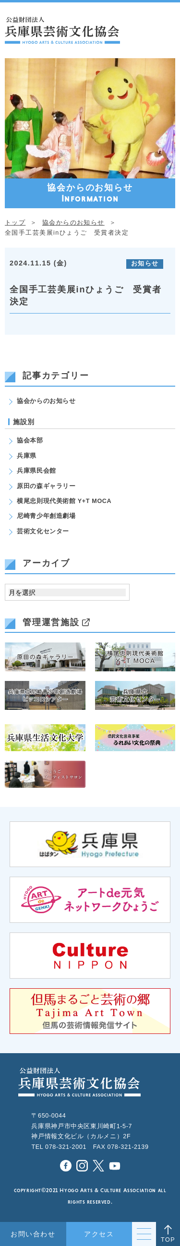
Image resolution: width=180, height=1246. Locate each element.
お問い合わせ (33, 1234)
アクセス (99, 1234)
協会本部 (30, 440)
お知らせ (144, 263)
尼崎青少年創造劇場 (46, 516)
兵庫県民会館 (36, 470)
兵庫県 (26, 456)
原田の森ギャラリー (46, 486)
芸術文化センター (43, 531)
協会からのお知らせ (46, 401)
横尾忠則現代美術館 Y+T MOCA (64, 501)
